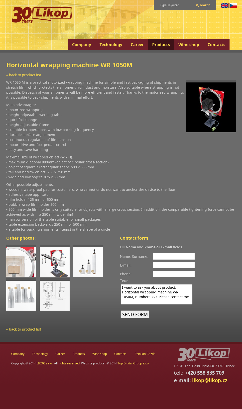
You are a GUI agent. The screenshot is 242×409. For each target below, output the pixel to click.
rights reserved (69, 363)
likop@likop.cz (210, 380)
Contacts (216, 44)
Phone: (125, 274)
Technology (111, 44)
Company (81, 44)
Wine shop (188, 44)
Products (161, 44)
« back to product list (23, 74)
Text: (124, 280)
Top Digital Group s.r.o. (133, 363)
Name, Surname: (134, 256)
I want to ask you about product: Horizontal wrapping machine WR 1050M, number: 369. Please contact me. (157, 294)
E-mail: (125, 265)
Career (137, 44)
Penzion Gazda (145, 354)
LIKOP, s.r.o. (44, 363)
